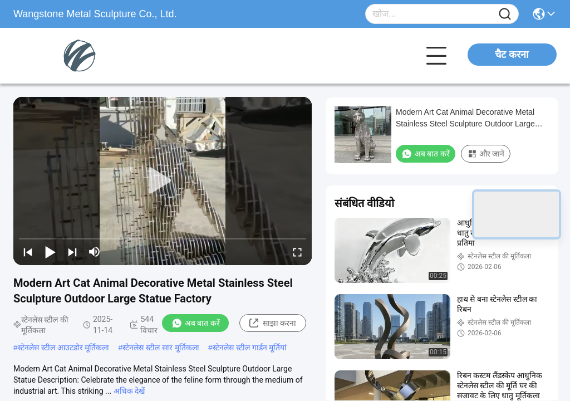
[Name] (505, 14)
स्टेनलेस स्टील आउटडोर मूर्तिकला (64, 347)
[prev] (28, 251)
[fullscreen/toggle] (297, 251)
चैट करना (512, 54)
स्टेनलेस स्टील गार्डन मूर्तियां (250, 347)
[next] (72, 251)
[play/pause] (50, 251)
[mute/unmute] (94, 251)
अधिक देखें (129, 391)
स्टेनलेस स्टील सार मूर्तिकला (160, 347)
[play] (162, 181)
